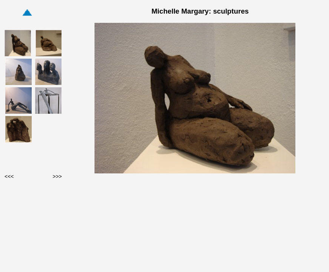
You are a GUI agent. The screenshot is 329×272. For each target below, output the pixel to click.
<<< (9, 176)
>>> (57, 176)
